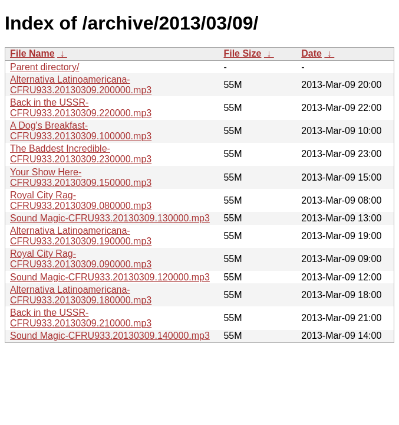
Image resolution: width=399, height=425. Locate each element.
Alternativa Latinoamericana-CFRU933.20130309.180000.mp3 (80, 295)
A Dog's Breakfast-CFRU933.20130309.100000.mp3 (80, 130)
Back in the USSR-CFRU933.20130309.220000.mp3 (80, 107)
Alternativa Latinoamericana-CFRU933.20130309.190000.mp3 (80, 235)
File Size (242, 53)
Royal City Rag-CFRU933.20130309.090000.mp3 (80, 259)
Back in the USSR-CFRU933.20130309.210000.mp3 (80, 318)
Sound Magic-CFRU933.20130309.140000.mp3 (110, 336)
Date (311, 53)
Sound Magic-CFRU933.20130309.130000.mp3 (110, 218)
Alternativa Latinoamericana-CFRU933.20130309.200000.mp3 (80, 84)
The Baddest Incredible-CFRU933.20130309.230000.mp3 (80, 153)
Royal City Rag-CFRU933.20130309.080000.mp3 (80, 200)
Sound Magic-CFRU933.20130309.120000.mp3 (110, 277)
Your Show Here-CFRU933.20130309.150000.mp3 (80, 177)
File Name (32, 53)
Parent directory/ (44, 67)
